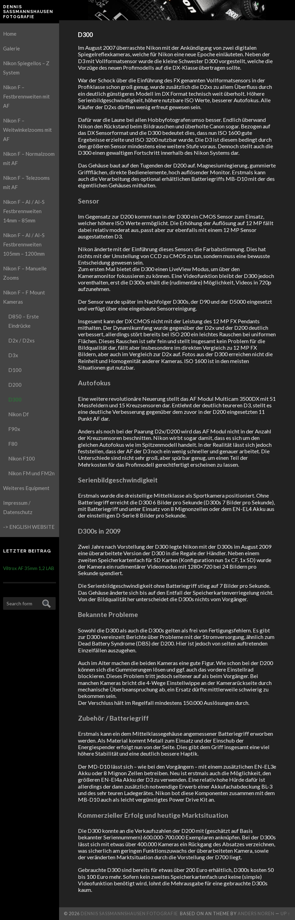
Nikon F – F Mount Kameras (24, 297)
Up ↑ (285, 913)
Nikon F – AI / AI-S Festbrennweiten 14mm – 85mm (24, 211)
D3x (13, 355)
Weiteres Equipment (26, 488)
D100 (15, 370)
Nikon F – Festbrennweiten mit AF (26, 96)
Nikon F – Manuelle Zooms (25, 273)
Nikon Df (18, 414)
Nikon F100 (21, 458)
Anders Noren (256, 913)
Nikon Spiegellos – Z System (26, 67)
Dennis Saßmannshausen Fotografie (28, 11)
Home (9, 34)
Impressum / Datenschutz (17, 507)
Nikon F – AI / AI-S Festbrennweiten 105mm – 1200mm (24, 244)
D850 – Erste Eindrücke (23, 321)
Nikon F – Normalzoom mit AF (29, 158)
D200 (15, 385)
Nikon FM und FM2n (31, 473)
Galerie (11, 48)
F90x (14, 429)
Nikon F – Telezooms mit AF (26, 182)
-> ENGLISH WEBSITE (29, 527)
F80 (13, 444)
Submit (45, 602)
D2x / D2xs (21, 340)
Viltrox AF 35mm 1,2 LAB (28, 568)
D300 (15, 399)
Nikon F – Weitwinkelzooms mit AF (27, 129)
